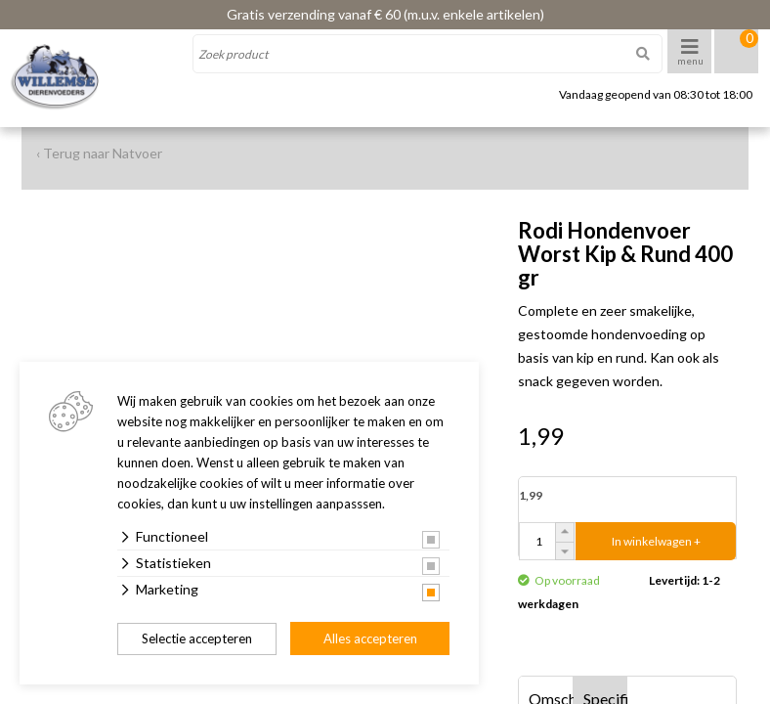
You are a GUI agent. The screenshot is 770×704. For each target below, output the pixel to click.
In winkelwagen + (656, 541)
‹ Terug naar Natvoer (99, 153)
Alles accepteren (370, 638)
